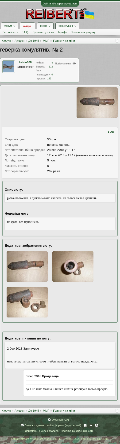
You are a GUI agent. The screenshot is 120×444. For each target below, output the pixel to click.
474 (75, 63)
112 (51, 66)
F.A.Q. (25, 32)
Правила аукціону (43, 32)
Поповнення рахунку (83, 32)
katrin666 (25, 62)
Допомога (30, 430)
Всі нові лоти (10, 32)
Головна (85, 425)
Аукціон (27, 26)
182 (49, 78)
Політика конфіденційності (77, 430)
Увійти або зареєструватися (60, 3)
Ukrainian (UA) (60, 419)
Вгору (91, 425)
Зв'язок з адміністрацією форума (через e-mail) (53, 425)
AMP (111, 132)
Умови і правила (48, 430)
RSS (96, 425)
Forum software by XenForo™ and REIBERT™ (60, 438)
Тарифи (62, 32)
